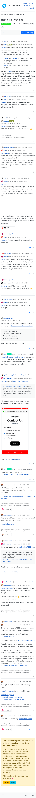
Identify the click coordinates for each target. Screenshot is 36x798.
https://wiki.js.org (7, 691)
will (4, 150)
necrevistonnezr (8, 318)
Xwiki (6, 65)
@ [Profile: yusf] (3, 48)
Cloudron (6, 459)
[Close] (32, 740)
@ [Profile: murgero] (5, 153)
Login (13, 782)
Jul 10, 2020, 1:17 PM (24, 485)
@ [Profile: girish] (4, 381)
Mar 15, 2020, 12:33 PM (25, 44)
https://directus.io (7, 524)
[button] (3, 795)
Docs (31, 6)
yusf (5, 41)
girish (5, 354)
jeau (4, 44)
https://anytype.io (7, 695)
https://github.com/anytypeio (11, 697)
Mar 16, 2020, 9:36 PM (20, 302)
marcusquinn (7, 485)
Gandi (13, 459)
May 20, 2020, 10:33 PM (25, 469)
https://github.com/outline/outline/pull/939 (16, 474)
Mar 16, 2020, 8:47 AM (19, 283)
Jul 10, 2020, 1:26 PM (24, 515)
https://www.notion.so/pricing (22, 326)
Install (32, 8)
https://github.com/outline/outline (13, 357)
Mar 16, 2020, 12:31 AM (21, 256)
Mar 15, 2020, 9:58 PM (20, 181)
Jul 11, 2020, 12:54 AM (24, 716)
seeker (5, 181)
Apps (25, 3)
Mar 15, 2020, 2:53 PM (19, 99)
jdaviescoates (7, 378)
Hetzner (18, 459)
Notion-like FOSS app (20, 381)
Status (31, 3)
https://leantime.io (7, 636)
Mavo (10, 71)
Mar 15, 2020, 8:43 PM (18, 150)
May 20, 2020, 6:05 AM (14, 320)
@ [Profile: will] (3, 260)
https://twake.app (25, 719)
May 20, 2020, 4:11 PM (24, 354)
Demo (26, 6)
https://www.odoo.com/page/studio (14, 665)
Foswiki (14, 58)
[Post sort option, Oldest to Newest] (3, 32)
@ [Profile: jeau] (3, 102)
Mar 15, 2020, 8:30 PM (13, 123)
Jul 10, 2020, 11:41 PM (24, 625)
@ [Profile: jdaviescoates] (6, 588)
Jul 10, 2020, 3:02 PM (24, 544)
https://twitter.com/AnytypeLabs (12, 699)
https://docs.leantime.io (26, 640)
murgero (6, 121)
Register (6, 782)
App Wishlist (6, 23)
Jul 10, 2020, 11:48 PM (24, 682)
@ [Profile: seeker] (4, 240)
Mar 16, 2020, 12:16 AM (19, 237)
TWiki (6, 58)
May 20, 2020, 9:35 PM (25, 378)
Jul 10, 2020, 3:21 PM (24, 585)
